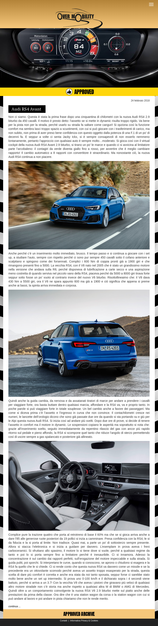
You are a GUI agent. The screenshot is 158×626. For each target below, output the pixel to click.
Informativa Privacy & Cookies (84, 620)
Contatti (63, 620)
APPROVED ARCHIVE (79, 613)
